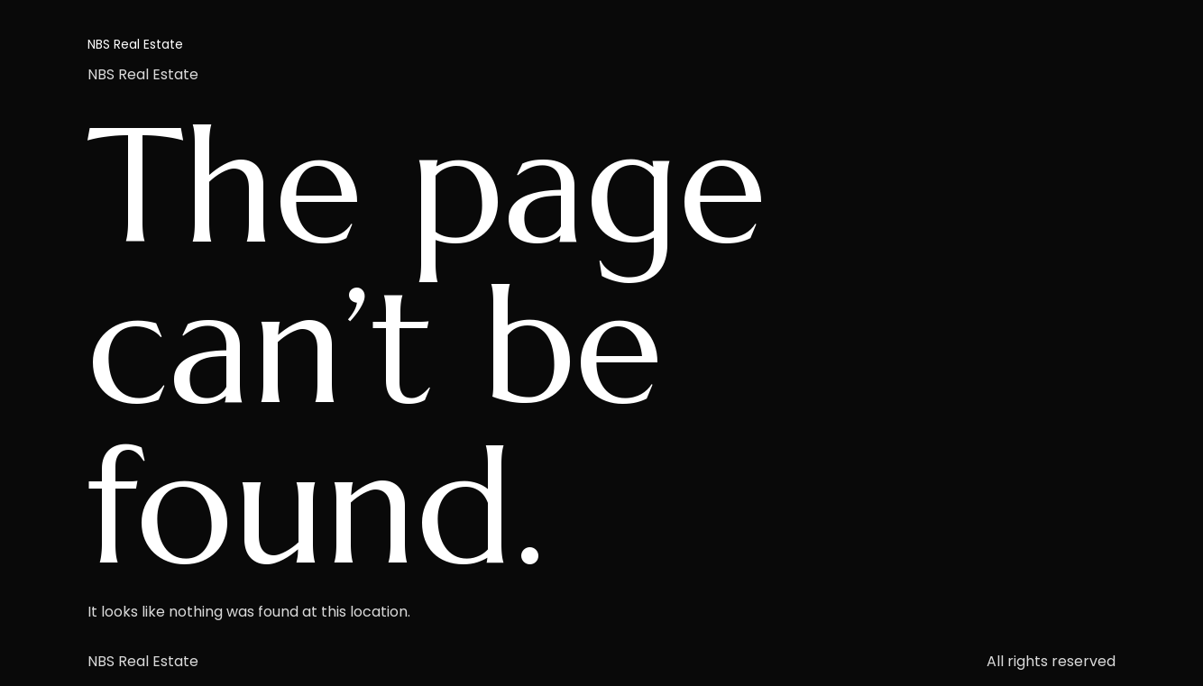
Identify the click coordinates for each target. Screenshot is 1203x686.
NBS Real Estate (135, 44)
